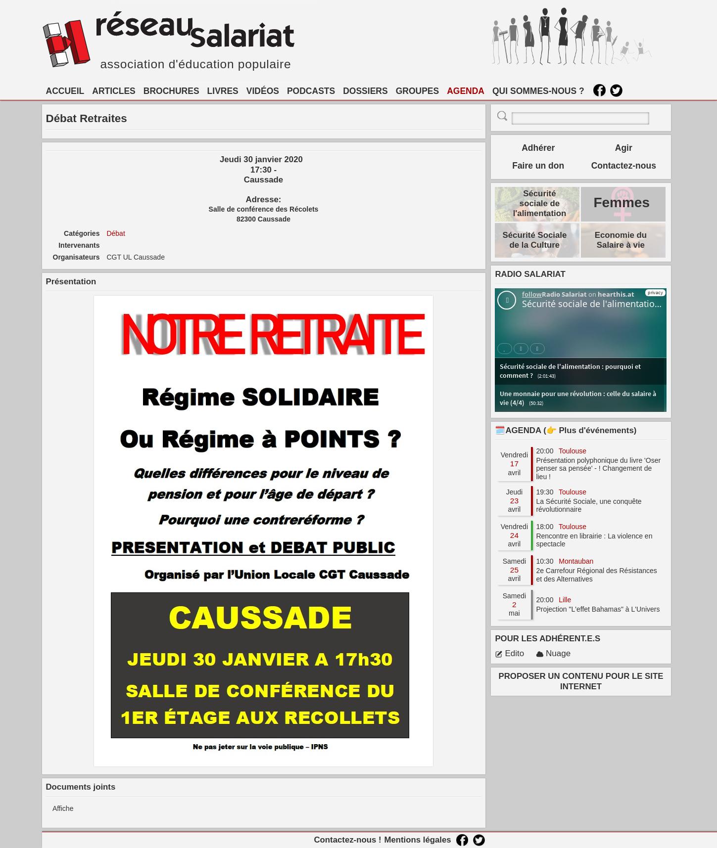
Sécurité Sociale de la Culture (535, 240)
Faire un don (538, 166)
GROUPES (417, 91)
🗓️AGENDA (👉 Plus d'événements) (565, 430)
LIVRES (223, 91)
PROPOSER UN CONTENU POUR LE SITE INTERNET (581, 681)
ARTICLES (114, 91)
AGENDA (465, 91)
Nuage (553, 653)
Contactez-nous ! (347, 840)
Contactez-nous (623, 166)
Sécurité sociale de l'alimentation (540, 203)
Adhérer (538, 148)
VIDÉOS (262, 91)
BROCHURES (171, 91)
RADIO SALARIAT (530, 274)
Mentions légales (417, 840)
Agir (623, 148)
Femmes (621, 202)
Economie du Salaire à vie (621, 240)
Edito (509, 653)
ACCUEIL (65, 91)
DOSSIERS (365, 91)
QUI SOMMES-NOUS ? (538, 91)
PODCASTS (311, 91)
